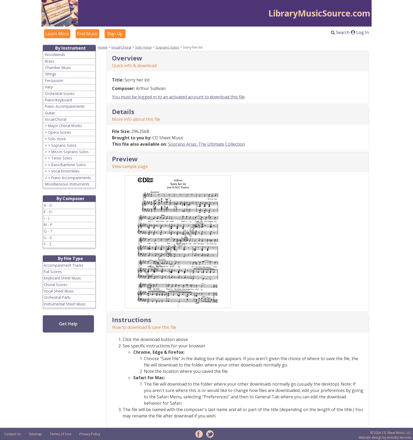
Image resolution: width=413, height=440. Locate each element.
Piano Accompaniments (65, 106)
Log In (360, 32)
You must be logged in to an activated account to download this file (178, 97)
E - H (47, 211)
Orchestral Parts (57, 297)
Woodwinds (55, 54)
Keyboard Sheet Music (62, 278)
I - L (47, 218)
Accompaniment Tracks (63, 265)
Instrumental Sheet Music (65, 304)
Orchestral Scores (60, 93)
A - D (48, 205)
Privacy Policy (89, 434)
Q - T (48, 231)
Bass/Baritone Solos (68, 164)
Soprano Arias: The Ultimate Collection (206, 144)
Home (102, 47)
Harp (49, 86)
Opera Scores (59, 132)
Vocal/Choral (55, 119)
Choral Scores (55, 284)
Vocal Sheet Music (59, 291)
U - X (48, 237)
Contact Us (12, 434)
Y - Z (47, 244)
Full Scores (53, 271)
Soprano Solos (63, 145)
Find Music (87, 34)
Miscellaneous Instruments (67, 184)
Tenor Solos (61, 158)
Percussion (54, 80)
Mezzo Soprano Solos (70, 151)
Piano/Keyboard (58, 99)
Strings (50, 73)
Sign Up (115, 34)
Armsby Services (399, 437)
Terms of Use (60, 434)
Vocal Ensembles (65, 171)
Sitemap (35, 434)
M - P (48, 224)
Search (340, 32)
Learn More (57, 34)
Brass (49, 61)
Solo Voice (57, 138)
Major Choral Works (65, 125)
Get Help (68, 324)
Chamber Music (58, 67)
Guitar (50, 112)
